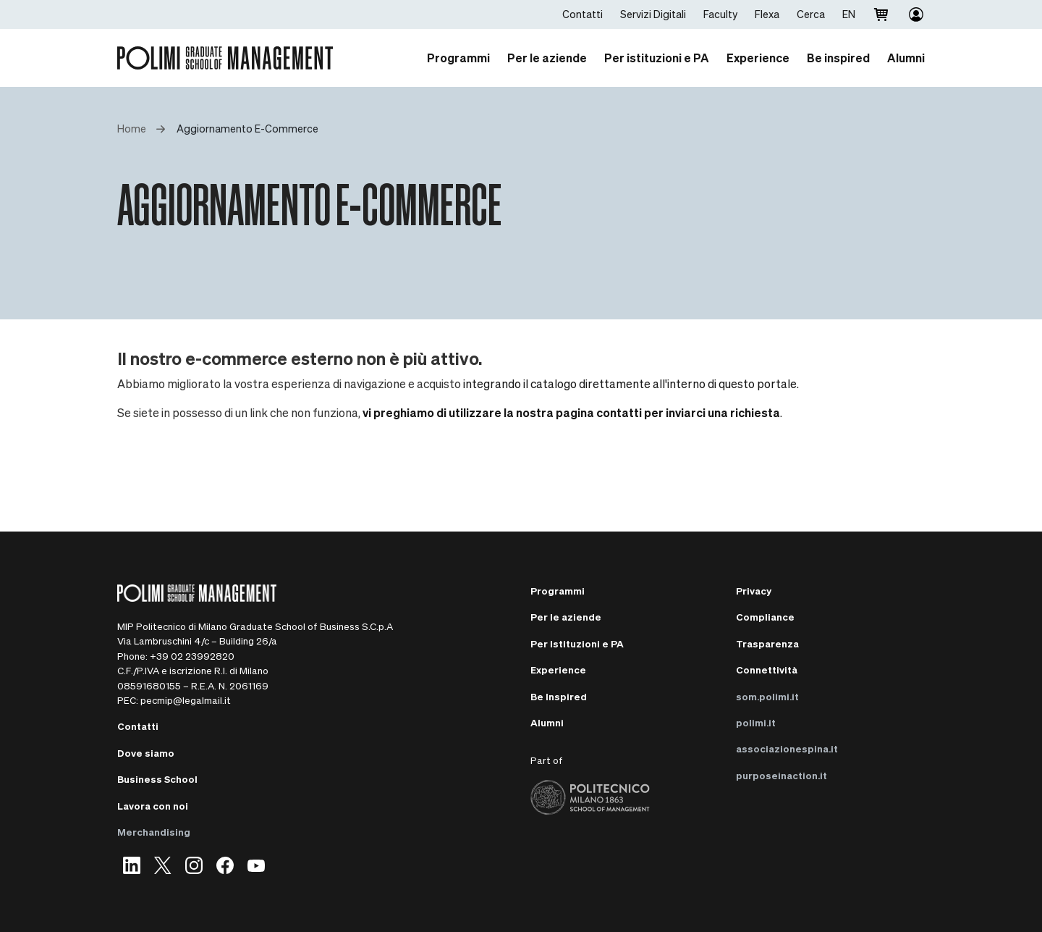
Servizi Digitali (653, 13)
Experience (558, 669)
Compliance (765, 616)
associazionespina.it (787, 748)
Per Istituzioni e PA (577, 643)
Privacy (753, 590)
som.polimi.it (767, 696)
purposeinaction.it (781, 775)
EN (848, 13)
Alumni (547, 722)
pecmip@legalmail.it (185, 700)
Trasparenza (767, 643)
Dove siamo (145, 753)
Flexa (767, 13)
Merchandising (153, 832)
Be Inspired (558, 696)
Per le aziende (565, 616)
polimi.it (756, 722)
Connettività (766, 669)
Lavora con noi (152, 805)
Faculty (720, 13)
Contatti (582, 13)
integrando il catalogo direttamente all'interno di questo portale (630, 383)
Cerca (811, 13)
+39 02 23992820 (192, 656)
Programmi (557, 590)
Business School (157, 779)
